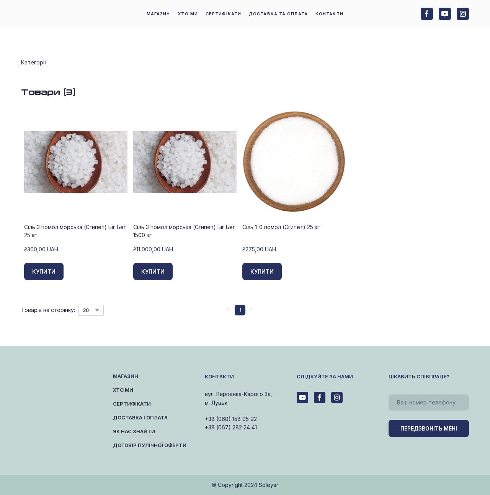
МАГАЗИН (158, 13)
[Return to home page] (53, 14)
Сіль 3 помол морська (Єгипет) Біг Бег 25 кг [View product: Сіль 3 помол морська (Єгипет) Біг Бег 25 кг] (75, 231)
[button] (427, 14)
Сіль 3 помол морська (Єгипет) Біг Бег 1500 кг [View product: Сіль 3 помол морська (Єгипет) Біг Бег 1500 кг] (184, 231)
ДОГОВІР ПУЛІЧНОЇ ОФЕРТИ (149, 445)
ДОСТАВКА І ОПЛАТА (140, 417)
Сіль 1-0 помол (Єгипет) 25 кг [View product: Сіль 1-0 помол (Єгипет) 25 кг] (281, 227)
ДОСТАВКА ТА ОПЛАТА (278, 13)
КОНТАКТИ (329, 13)
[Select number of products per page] (91, 310)
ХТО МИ (188, 13)
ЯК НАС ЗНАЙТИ (134, 431)
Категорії (33, 62)
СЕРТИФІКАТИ (223, 13)
